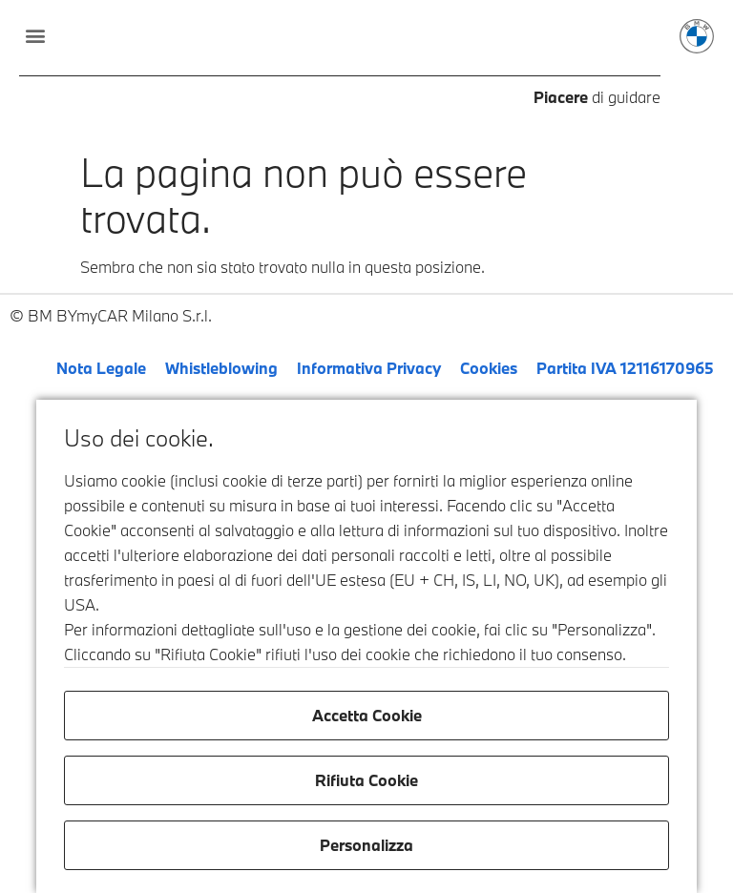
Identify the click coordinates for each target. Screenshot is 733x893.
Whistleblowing (221, 368)
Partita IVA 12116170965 (625, 368)
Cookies (488, 368)
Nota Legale (101, 368)
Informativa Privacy (369, 368)
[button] (35, 35)
